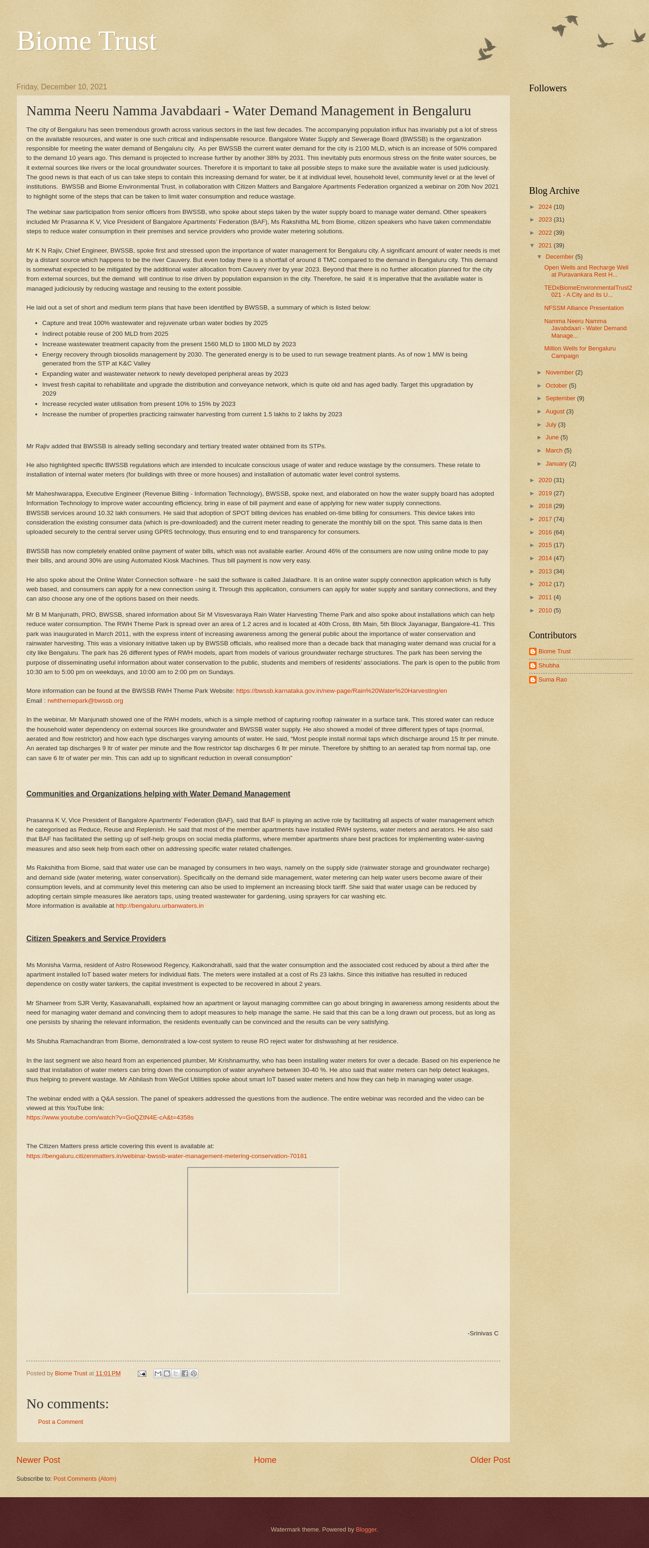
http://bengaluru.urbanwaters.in (160, 905)
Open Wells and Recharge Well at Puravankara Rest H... (586, 271)
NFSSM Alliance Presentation (584, 307)
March (555, 450)
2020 (546, 480)
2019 (546, 493)
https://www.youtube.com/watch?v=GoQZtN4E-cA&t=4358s (110, 1117)
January (557, 463)
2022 (546, 232)
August (556, 411)
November (560, 372)
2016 (546, 532)
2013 (546, 571)
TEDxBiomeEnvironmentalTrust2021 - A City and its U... (588, 291)
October (557, 385)
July (552, 424)
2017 (546, 519)
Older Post (490, 1460)
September (561, 398)
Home (265, 1460)
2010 (546, 610)
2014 (546, 558)
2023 (546, 219)
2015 (546, 544)
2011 (546, 597)
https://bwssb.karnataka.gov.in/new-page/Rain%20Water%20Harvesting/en (341, 690)
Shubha (548, 665)
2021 (546, 245)
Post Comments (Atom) (85, 1478)
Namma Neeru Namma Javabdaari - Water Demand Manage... (585, 328)
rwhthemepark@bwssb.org (85, 700)
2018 (546, 505)
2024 (546, 206)
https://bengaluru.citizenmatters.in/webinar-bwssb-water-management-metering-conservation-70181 (166, 1155)
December (560, 256)
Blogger (366, 1529)
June (553, 437)
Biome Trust (86, 40)
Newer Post (38, 1460)
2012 (546, 583)
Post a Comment (60, 1421)
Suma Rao (552, 679)
